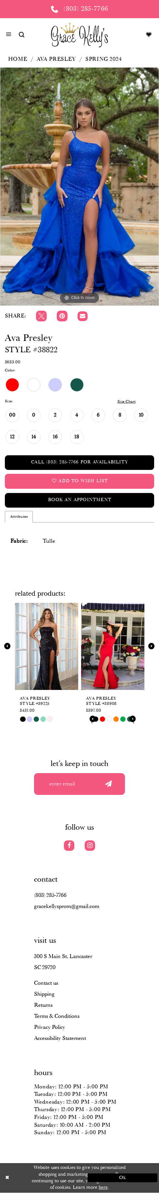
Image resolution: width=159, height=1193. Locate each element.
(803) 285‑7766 (50, 895)
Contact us (46, 983)
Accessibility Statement (60, 1038)
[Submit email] (108, 784)
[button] (8, 35)
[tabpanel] (79, 186)
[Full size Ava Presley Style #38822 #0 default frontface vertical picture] (79, 186)
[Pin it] (62, 316)
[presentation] (46, 646)
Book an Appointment (79, 500)
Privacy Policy (49, 1027)
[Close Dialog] (37, 1178)
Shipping (44, 994)
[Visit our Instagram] (90, 846)
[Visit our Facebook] (69, 846)
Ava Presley (56, 59)
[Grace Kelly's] (79, 34)
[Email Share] (82, 316)
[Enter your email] (79, 784)
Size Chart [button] (126, 401)
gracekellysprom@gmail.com (66, 906)
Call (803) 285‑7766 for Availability (79, 462)
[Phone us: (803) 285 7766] (79, 9)
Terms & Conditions (57, 1016)
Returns (43, 1005)
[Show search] (21, 34)
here (103, 1188)
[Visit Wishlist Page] (148, 34)
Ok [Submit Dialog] (122, 1178)
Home (17, 59)
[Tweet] (41, 316)
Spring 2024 (103, 59)
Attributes (19, 517)
